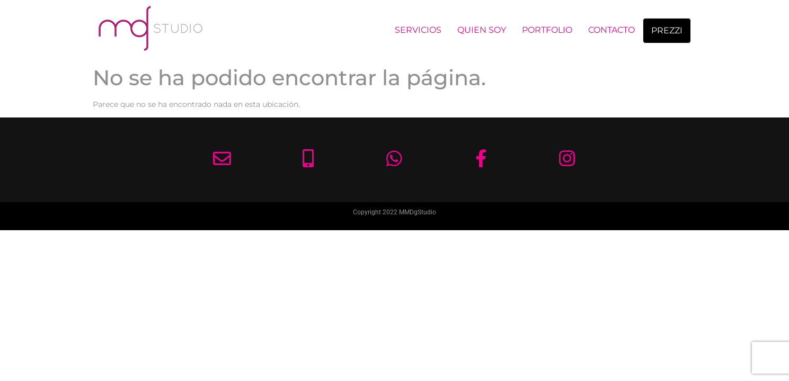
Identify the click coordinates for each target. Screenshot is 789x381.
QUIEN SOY (481, 30)
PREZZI (666, 30)
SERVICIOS (418, 30)
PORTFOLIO (547, 30)
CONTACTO (611, 30)
